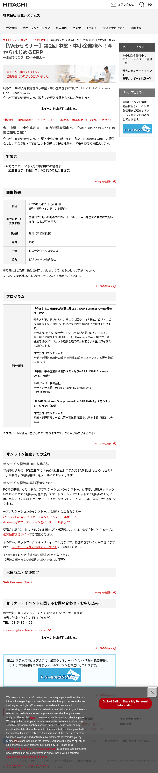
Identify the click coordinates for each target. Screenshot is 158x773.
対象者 (7, 120)
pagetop (153, 663)
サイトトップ (10, 39)
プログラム (43, 120)
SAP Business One (16, 582)
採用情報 (135, 28)
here (32, 717)
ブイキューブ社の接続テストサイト (34, 547)
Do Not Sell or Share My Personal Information (31, 748)
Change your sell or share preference (26, 756)
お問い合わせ (98, 120)
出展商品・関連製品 (70, 120)
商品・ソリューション (36, 28)
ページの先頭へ (103, 181)
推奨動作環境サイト (16, 534)
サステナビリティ (113, 28)
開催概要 (24, 120)
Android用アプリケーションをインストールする (34, 522)
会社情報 (11, 28)
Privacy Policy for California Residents (27, 765)
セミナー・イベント (134, 47)
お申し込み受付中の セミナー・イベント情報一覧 (137, 59)
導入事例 (61, 28)
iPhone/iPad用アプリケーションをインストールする (37, 517)
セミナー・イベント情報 (33, 39)
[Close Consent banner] (152, 692)
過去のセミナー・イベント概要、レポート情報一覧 (137, 74)
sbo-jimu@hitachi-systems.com (25, 630)
